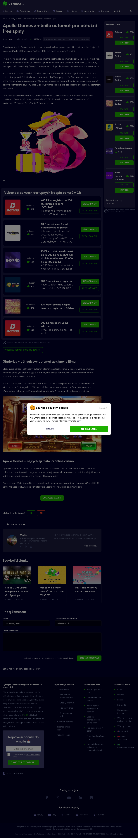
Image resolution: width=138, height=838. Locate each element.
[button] (103, 407)
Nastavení (49, 429)
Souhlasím (91, 429)
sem (79, 420)
